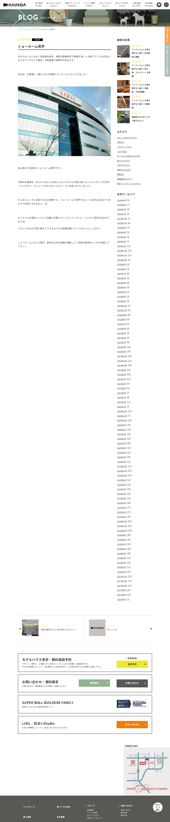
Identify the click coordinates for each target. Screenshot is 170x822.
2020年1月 (122, 445)
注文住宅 (23, 802)
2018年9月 (122, 514)
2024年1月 (122, 245)
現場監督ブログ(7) (126, 181)
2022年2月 (122, 339)
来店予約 (132, 638)
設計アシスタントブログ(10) (131, 186)
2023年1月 (122, 296)
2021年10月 (123, 356)
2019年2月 (122, 492)
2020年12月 (123, 398)
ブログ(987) (123, 156)
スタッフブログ (32, 29)
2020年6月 (122, 424)
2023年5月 (122, 279)
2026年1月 (122, 215)
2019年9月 (122, 462)
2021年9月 (122, 360)
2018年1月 (122, 548)
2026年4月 (122, 202)
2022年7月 (122, 317)
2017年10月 (123, 561)
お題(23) (121, 147)
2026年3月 (122, 206)
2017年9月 (122, 565)
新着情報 (90, 776)
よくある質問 (59, 795)
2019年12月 (123, 450)
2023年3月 (122, 287)
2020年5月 (122, 428)
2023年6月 (122, 275)
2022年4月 (122, 330)
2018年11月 (123, 505)
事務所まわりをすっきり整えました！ (141, 123)
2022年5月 (122, 326)
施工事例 (24, 780)
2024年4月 (122, 232)
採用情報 (57, 787)
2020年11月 (123, 403)
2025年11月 (123, 223)
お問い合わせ (132, 656)
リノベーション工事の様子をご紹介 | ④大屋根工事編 (141, 53)
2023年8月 (122, 266)
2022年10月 (123, 309)
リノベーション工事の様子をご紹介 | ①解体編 (141, 107)
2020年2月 (122, 441)
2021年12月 (123, 347)
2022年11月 (123, 304)
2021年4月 (122, 381)
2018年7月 (122, 522)
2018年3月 (122, 539)
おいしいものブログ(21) (129, 143)
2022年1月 (122, 343)
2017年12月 (123, 552)
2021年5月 (122, 377)
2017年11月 (123, 556)
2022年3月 (122, 334)
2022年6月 (122, 322)
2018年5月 (122, 531)
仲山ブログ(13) (124, 164)
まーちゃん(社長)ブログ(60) (131, 160)
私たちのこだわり (28, 787)
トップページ (26, 772)
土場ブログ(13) (124, 169)
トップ (20, 29)
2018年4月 (122, 535)
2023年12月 (123, 249)
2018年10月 (123, 509)
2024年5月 (122, 228)
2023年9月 (122, 262)
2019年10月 (123, 458)
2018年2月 (122, 543)
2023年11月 (123, 253)
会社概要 (57, 780)
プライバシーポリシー (63, 803)
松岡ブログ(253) (125, 173)
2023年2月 (122, 292)
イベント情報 (92, 779)
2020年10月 (123, 407)
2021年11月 (123, 351)
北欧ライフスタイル (94, 784)
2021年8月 (122, 364)
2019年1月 (122, 496)
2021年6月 (122, 373)
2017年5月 (122, 573)
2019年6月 (122, 475)
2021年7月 (122, 368)
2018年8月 (122, 518)
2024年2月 (122, 240)
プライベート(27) (126, 152)
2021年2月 (122, 390)
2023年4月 (122, 283)
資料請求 (94, 656)
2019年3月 (122, 488)
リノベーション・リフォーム (31, 805)
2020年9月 (122, 411)
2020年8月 (122, 415)
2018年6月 (122, 526)
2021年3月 (122, 385)
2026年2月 (122, 211)
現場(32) (121, 177)
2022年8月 (122, 313)
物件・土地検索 (94, 791)
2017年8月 (122, 569)
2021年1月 (122, 394)
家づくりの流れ (60, 772)
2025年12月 (123, 219)
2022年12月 (123, 300)
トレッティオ (25, 800)
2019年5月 (122, 480)
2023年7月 (122, 270)
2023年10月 (123, 257)
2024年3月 (122, 236)
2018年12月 (123, 501)
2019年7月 (122, 471)
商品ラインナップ (28, 795)
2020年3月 (122, 437)
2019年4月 (122, 484)
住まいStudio (132, 692)
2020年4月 (122, 432)
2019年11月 (123, 454)
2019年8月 (122, 467)
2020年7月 (122, 420)
